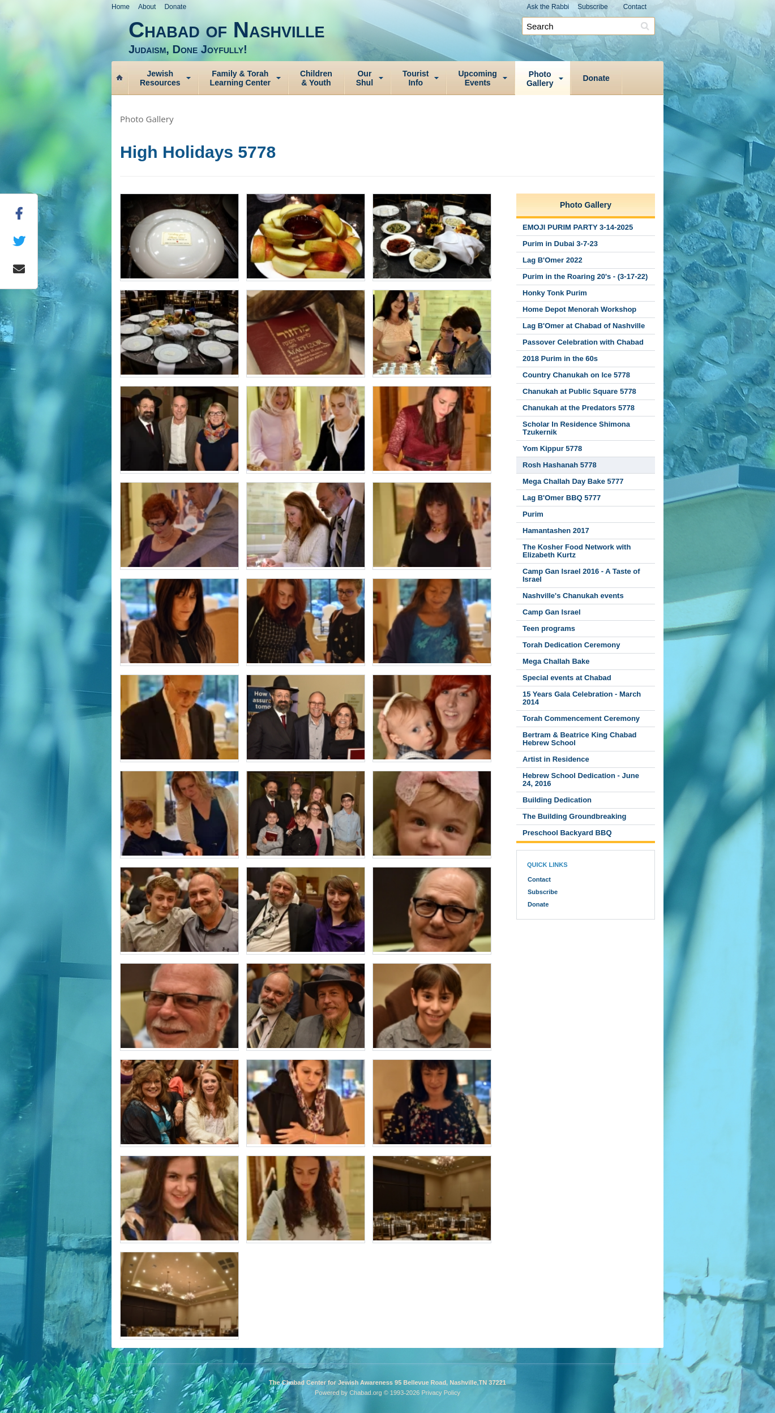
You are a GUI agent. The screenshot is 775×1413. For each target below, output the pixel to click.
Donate (175, 7)
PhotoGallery (539, 79)
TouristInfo (416, 78)
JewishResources (160, 78)
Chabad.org (365, 1392)
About (147, 7)
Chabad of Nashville (396, 36)
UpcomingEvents (477, 78)
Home (121, 7)
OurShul (364, 78)
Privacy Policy (441, 1392)
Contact (634, 7)
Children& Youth (316, 78)
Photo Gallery (146, 118)
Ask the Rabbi (548, 7)
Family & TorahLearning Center (240, 78)
